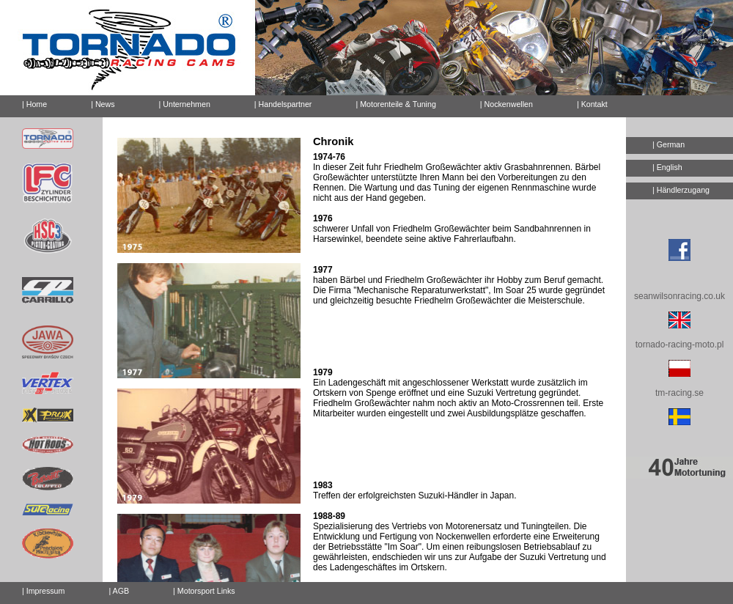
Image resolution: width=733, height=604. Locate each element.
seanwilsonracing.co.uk (679, 296)
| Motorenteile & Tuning (395, 104)
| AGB (118, 590)
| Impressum (43, 590)
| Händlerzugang (681, 189)
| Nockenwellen (506, 104)
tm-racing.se (679, 393)
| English (667, 167)
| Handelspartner (283, 104)
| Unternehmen (184, 104)
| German (668, 144)
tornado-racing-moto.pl (680, 344)
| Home (34, 104)
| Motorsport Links (204, 590)
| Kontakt (586, 101)
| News (102, 104)
